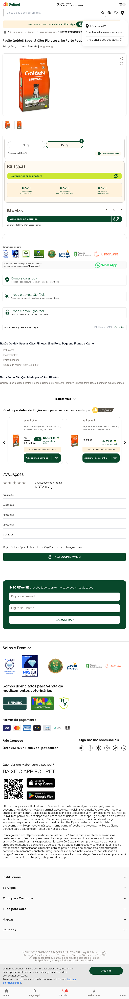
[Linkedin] (123, 748)
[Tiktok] (115, 748)
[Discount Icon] (109, 12)
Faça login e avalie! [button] (64, 557)
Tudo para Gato (64, 909)
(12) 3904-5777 (13, 748)
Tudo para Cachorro (64, 898)
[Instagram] (81, 748)
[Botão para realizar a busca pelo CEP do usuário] (121, 39)
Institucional (64, 877)
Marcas (64, 919)
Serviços (64, 887)
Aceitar (106, 970)
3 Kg (26, 144)
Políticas (64, 930)
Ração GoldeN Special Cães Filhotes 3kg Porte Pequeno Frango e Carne (100, 428)
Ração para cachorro (48, 32)
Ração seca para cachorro (75, 31)
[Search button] (103, 13)
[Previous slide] (4, 442)
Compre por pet (17, 32)
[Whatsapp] (107, 748)
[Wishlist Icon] (116, 12)
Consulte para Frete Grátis (42, 449)
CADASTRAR (64, 620)
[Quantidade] (114, 209)
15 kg (64, 144)
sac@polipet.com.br (43, 748)
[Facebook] (90, 748)
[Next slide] (124, 442)
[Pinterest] (98, 748)
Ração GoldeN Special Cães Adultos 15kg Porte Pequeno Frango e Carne (42, 428)
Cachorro (31, 32)
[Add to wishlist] (121, 64)
